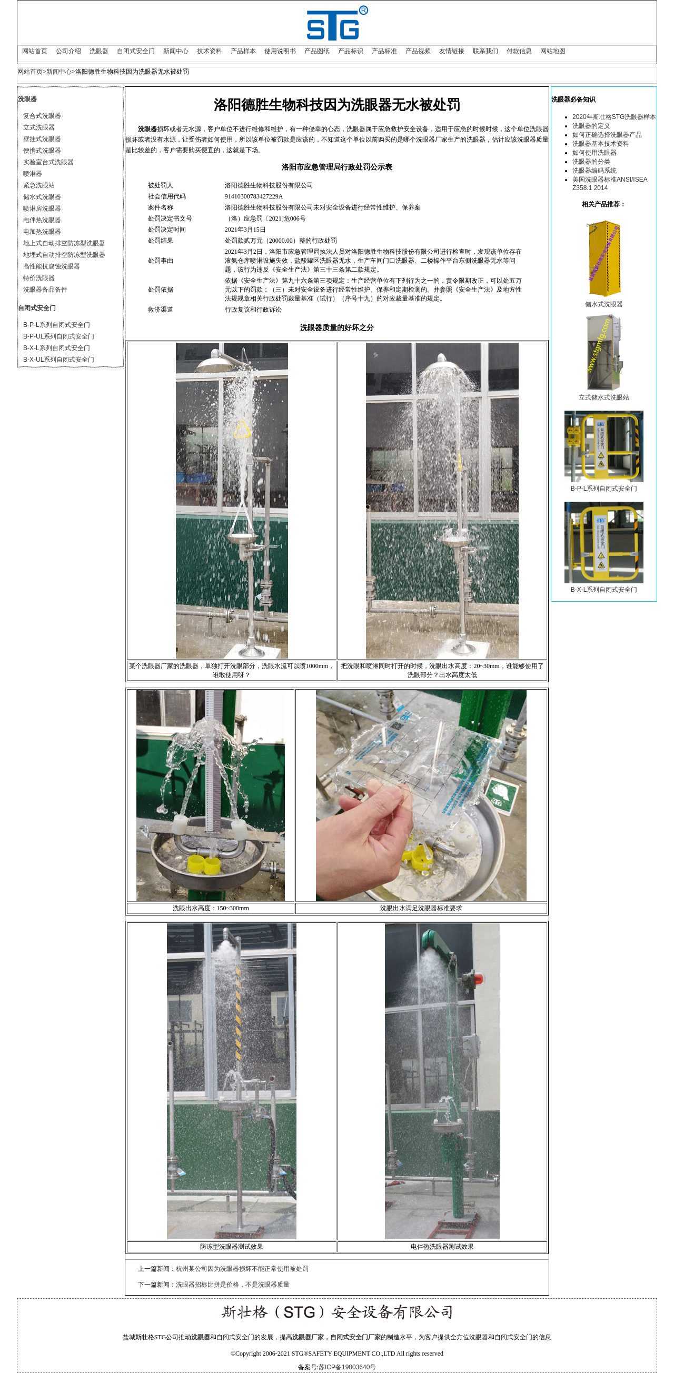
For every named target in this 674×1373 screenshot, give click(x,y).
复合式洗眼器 (42, 116)
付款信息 (519, 51)
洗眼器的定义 (591, 126)
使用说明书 (280, 51)
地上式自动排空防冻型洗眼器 (64, 243)
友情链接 (451, 51)
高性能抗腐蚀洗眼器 (51, 266)
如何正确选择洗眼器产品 (607, 134)
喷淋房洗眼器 (42, 208)
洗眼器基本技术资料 (600, 143)
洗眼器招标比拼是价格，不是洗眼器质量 (233, 1284)
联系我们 (485, 51)
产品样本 (243, 51)
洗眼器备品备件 (45, 289)
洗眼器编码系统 (594, 170)
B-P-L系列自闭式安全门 (56, 325)
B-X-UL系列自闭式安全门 (58, 359)
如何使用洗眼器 (594, 152)
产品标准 (384, 51)
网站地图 (553, 51)
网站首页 (34, 51)
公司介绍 (68, 51)
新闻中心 (176, 51)
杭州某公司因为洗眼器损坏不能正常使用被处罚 (242, 1268)
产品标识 (350, 51)
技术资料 (209, 51)
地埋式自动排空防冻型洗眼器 (64, 254)
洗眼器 (99, 51)
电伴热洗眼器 (42, 220)
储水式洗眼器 (42, 197)
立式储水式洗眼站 (604, 397)
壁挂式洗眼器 (42, 139)
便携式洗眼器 (42, 150)
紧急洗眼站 (39, 185)
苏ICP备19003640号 (347, 1367)
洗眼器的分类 (591, 161)
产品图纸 (317, 51)
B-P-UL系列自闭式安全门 (58, 336)
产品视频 (418, 51)
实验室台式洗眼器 (48, 162)
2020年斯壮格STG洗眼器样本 (614, 117)
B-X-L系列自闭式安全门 (56, 348)
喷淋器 (32, 173)
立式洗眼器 (39, 127)
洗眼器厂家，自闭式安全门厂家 (336, 1337)
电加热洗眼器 (42, 231)
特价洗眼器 (39, 278)
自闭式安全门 (136, 51)
